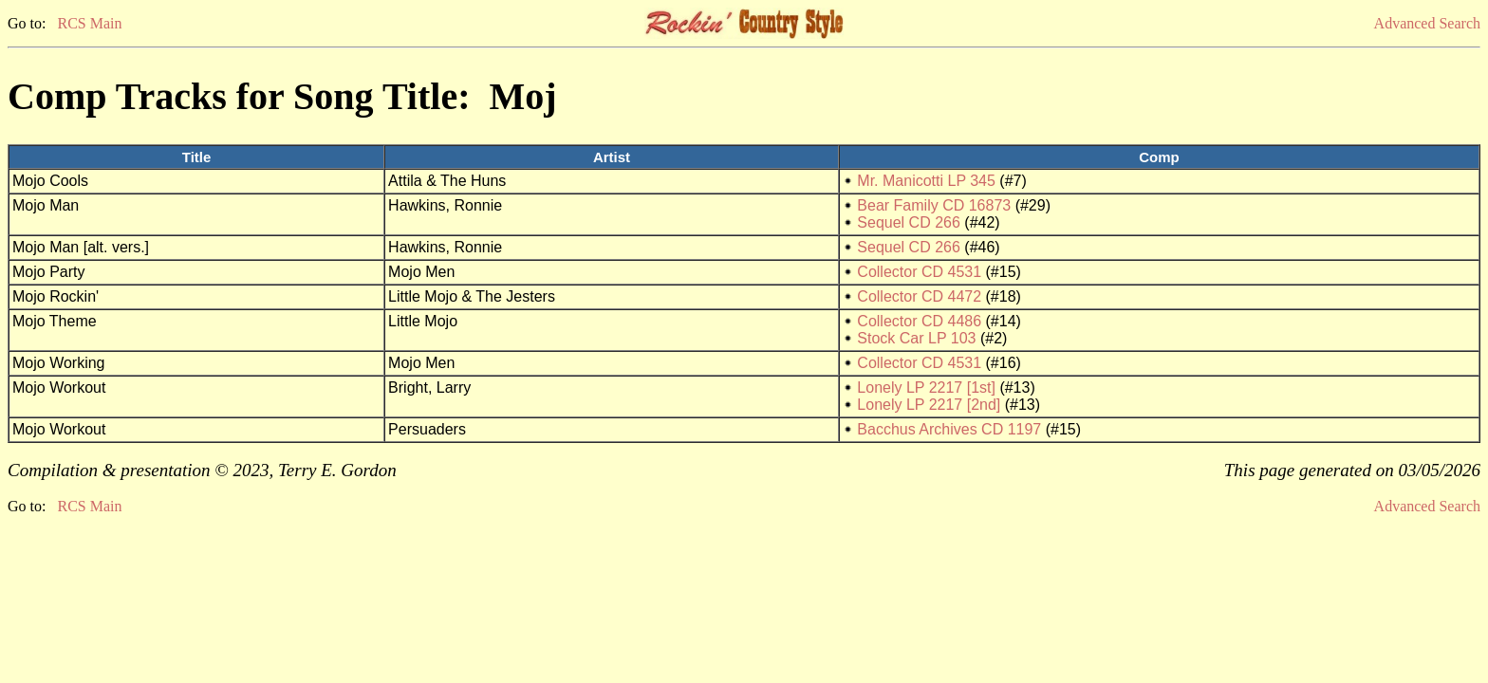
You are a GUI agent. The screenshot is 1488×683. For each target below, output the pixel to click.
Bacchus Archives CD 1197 (949, 429)
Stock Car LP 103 (916, 338)
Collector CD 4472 (919, 296)
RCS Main (89, 23)
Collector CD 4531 (919, 272)
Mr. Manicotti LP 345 (926, 181)
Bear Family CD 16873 (934, 205)
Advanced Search (1427, 23)
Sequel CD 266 (908, 222)
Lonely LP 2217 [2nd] (928, 405)
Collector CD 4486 (919, 321)
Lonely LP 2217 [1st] (926, 387)
